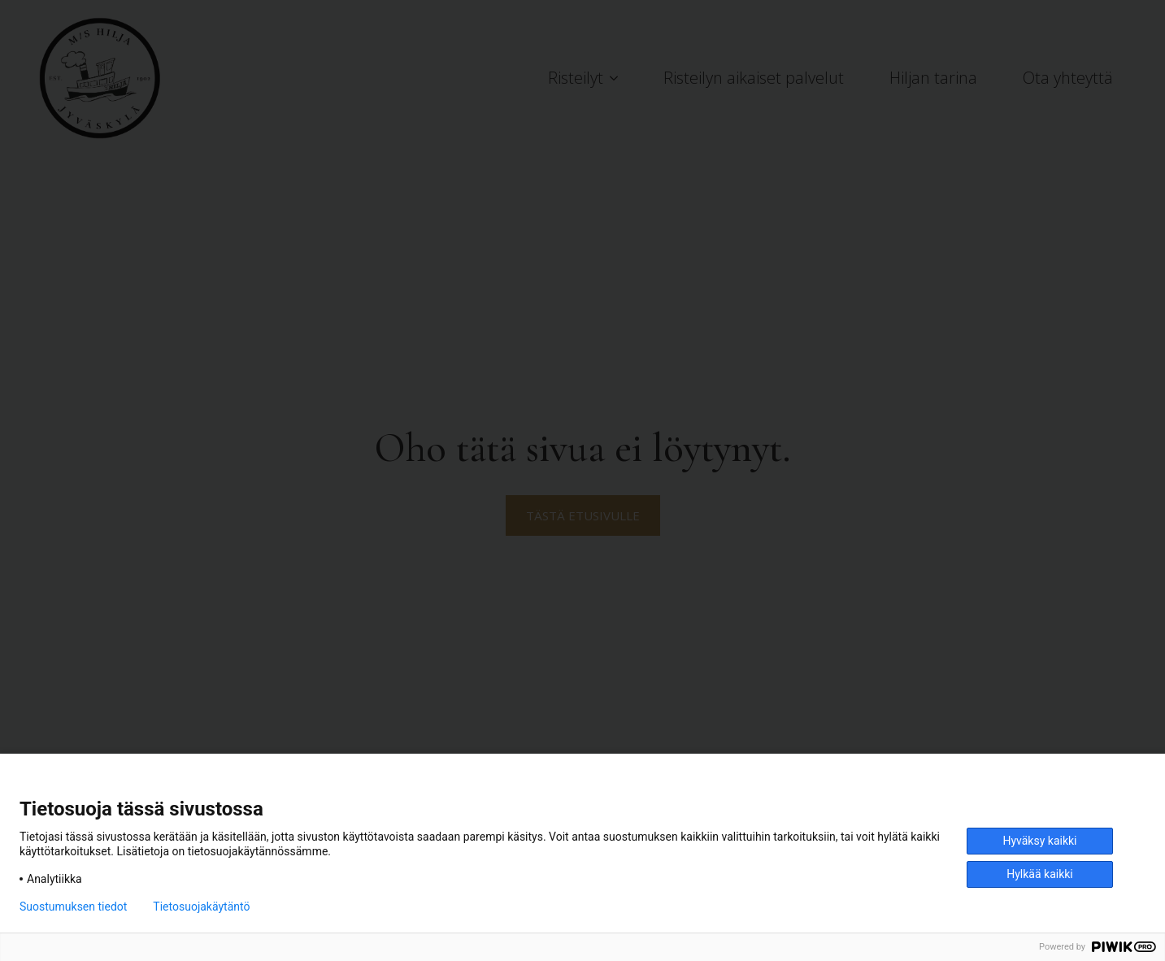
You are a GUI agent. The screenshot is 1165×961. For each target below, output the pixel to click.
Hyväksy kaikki (1039, 840)
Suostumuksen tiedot (73, 906)
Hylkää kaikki (1039, 874)
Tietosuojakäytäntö (201, 906)
